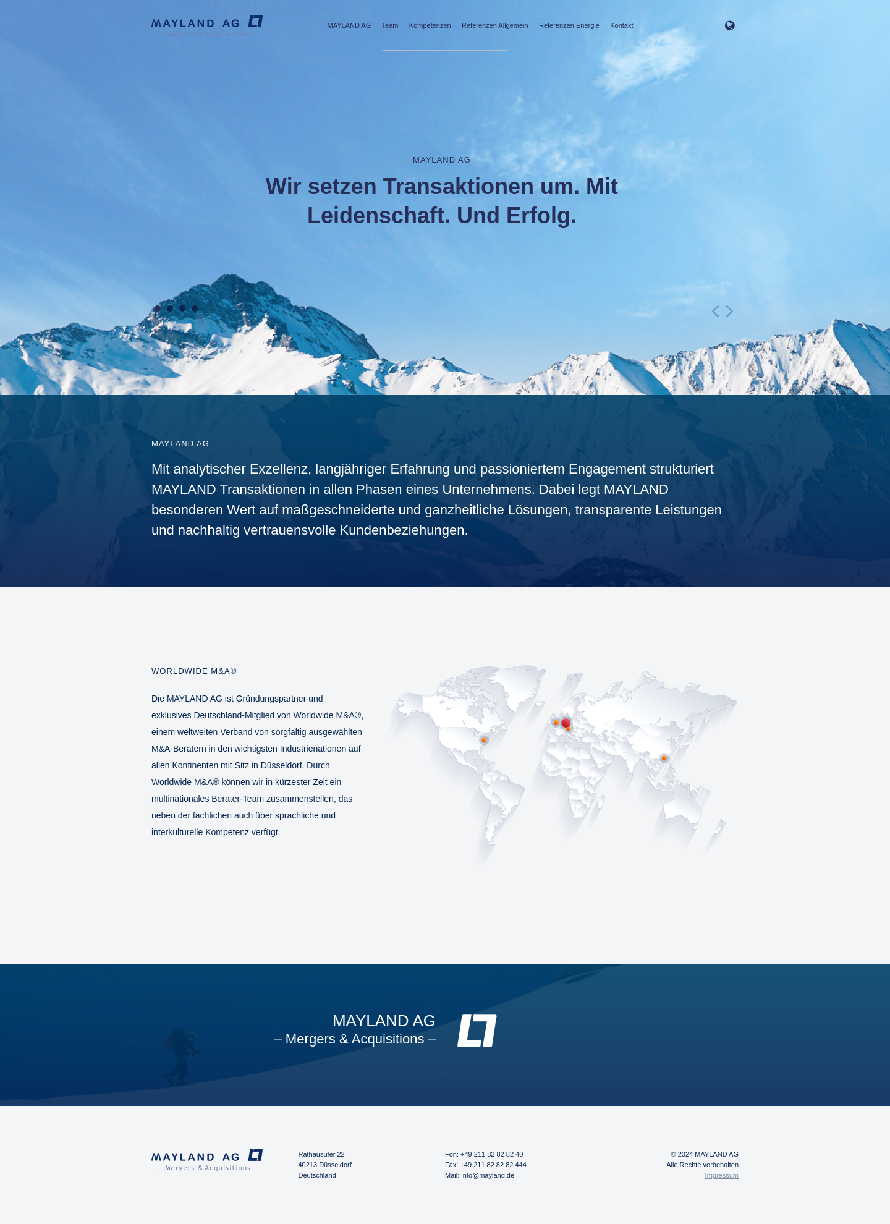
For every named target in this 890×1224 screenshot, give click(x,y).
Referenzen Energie (569, 25)
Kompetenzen (430, 25)
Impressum (722, 1175)
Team (390, 25)
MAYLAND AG (349, 25)
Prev (716, 311)
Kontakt (621, 25)
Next (729, 311)
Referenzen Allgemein (495, 25)
